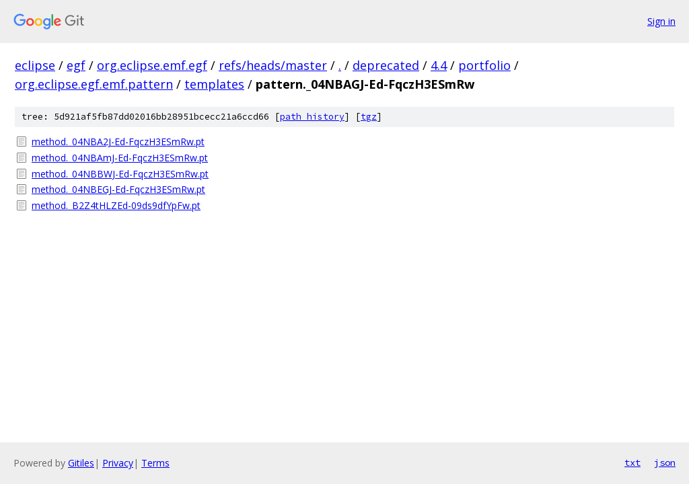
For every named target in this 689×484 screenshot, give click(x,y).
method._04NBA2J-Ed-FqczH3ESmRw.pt (118, 141)
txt (632, 462)
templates (214, 84)
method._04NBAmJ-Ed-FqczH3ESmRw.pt (120, 157)
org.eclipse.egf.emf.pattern (94, 84)
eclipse (35, 65)
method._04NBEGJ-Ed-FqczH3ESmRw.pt (118, 189)
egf (76, 65)
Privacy (117, 462)
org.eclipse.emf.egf (152, 65)
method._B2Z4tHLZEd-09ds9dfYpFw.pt (116, 205)
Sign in (661, 21)
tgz (369, 116)
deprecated (386, 65)
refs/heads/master (273, 65)
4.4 (439, 65)
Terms (155, 462)
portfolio (484, 65)
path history (312, 116)
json (665, 462)
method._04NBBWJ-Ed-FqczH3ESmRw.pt (120, 173)
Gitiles (81, 462)
